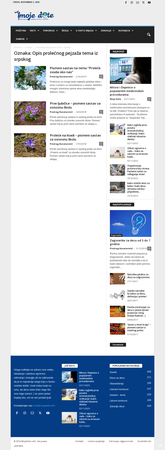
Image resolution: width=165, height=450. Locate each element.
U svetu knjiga (86, 30)
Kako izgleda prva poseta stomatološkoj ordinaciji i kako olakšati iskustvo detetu (137, 132)
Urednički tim (144, 441)
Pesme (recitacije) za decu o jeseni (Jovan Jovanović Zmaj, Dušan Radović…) (138, 311)
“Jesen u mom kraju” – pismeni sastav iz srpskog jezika (139, 327)
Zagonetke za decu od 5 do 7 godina (130, 242)
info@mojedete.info (44, 405)
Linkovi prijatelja (96, 441)
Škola (67, 30)
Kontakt (79, 441)
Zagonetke (116, 235)
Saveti (113, 372)
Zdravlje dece (117, 406)
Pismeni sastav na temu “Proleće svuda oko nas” (75, 70)
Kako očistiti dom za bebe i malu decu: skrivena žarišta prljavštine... (138, 187)
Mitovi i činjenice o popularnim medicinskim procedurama (127, 90)
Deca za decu (117, 377)
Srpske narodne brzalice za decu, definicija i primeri (137, 293)
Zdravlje (108, 30)
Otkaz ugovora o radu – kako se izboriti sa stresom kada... (137, 152)
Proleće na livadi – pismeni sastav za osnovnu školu (75, 137)
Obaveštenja (117, 383)
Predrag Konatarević (61, 76)
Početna (21, 30)
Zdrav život (116, 82)
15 (149, 248)
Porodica (50, 30)
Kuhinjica (125, 30)
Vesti (34, 30)
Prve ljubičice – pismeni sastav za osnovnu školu (75, 105)
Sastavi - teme (117, 395)
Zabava (22, 39)
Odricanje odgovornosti (121, 441)
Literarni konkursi (119, 389)
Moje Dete (115, 99)
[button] (148, 35)
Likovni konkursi (118, 400)
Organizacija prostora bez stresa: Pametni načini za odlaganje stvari (138, 170)
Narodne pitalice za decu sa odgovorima (138, 276)
